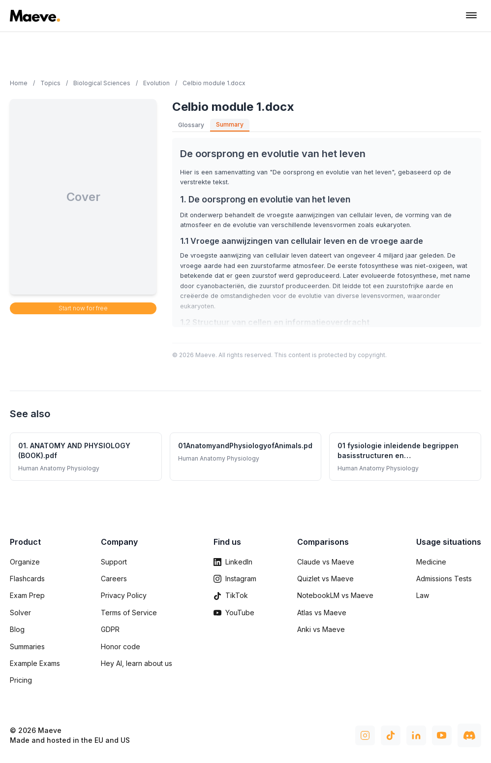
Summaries (27, 646)
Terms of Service (129, 612)
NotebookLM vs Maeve (335, 595)
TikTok (231, 595)
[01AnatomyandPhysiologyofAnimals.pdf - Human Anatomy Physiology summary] (246, 456)
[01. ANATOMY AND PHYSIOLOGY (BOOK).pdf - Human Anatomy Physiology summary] (86, 456)
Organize (25, 562)
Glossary (191, 125)
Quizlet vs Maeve (325, 578)
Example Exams (35, 663)
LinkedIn (233, 562)
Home (19, 83)
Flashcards (27, 578)
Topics (50, 83)
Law (422, 595)
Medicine (431, 562)
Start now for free (83, 308)
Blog (17, 629)
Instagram (235, 578)
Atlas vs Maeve (321, 612)
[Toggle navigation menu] (471, 16)
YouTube (234, 612)
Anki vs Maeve (321, 629)
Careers (114, 578)
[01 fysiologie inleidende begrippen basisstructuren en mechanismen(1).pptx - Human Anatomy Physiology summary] (405, 456)
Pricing (21, 680)
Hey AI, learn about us (136, 663)
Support (114, 562)
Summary (230, 124)
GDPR (110, 629)
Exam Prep (27, 595)
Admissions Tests (444, 578)
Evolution (156, 83)
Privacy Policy (124, 595)
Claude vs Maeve (325, 562)
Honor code (120, 646)
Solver (20, 612)
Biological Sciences (101, 83)
